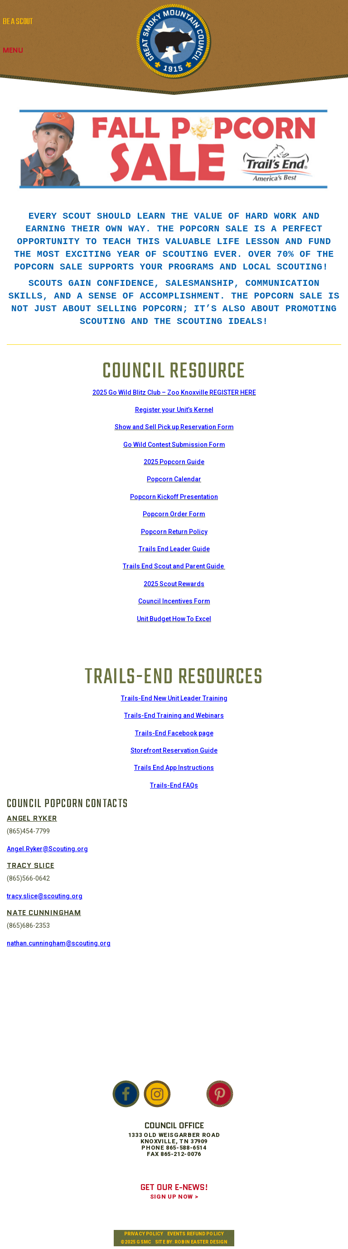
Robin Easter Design (200, 1241)
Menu (13, 50)
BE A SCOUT (18, 22)
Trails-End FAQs (174, 785)
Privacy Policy (143, 1233)
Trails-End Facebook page (174, 733)
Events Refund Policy (195, 1233)
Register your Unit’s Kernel (174, 409)
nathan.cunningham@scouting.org (59, 943)
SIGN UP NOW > (174, 1196)
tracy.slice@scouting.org (44, 896)
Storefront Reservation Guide (174, 750)
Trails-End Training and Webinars (174, 715)
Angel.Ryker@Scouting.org (47, 848)
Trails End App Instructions (174, 767)
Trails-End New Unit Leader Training (174, 698)
